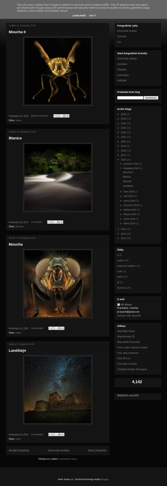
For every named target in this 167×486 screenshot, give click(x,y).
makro (18, 120)
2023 (124, 128)
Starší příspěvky (97, 450)
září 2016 (129, 196)
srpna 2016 (130, 200)
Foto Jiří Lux (123, 358)
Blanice (15, 138)
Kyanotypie (123, 75)
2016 (124, 159)
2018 (124, 150)
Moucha (16, 244)
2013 (124, 238)
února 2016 (130, 219)
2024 (124, 123)
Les (119, 42)
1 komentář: (37, 222)
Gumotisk (122, 64)
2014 (124, 233)
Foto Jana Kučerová (127, 353)
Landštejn (17, 350)
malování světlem (126, 266)
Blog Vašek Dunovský (128, 342)
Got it (92, 15)
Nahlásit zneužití (128, 395)
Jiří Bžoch (126, 304)
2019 (124, 146)
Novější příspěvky (19, 450)
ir (118, 255)
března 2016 (130, 214)
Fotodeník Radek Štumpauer (132, 369)
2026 (124, 114)
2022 (124, 132)
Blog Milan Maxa (126, 331)
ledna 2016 (130, 223)
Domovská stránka (58, 450)
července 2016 (132, 205)
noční (18, 439)
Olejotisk (121, 69)
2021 (124, 137)
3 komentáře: (37, 328)
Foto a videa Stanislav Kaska (132, 347)
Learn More (79, 15)
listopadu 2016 (131, 168)
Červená (121, 36)
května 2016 (130, 209)
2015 (124, 229)
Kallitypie (122, 80)
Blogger (104, 479)
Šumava (19, 226)
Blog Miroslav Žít (126, 336)
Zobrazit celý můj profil (129, 315)
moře (120, 271)
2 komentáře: (37, 434)
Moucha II (17, 32)
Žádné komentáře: (40, 116)
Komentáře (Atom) (68, 459)
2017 (124, 155)
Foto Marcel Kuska (127, 363)
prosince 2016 (131, 163)
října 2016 (129, 191)
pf (118, 282)
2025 (124, 118)
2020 (124, 141)
